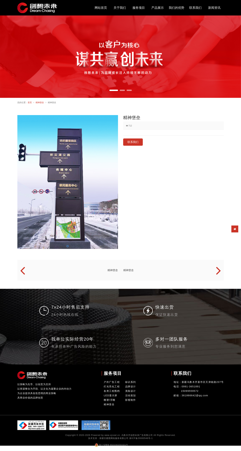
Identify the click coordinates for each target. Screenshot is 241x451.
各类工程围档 (112, 391)
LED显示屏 (110, 395)
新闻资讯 (214, 7)
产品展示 (157, 7)
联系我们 (195, 7)
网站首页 (101, 7)
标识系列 (130, 382)
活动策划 (130, 395)
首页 (30, 102)
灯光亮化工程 (112, 386)
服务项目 (138, 7)
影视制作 (130, 400)
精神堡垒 (40, 102)
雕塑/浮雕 (109, 400)
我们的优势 (176, 7)
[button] (113, 90)
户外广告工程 (112, 382)
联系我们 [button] (132, 142)
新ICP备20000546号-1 (141, 438)
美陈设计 (130, 391)
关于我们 (120, 7)
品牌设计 (130, 386)
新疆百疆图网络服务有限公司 (113, 438)
